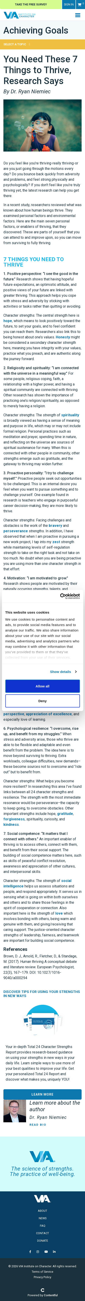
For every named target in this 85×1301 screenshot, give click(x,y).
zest (56, 542)
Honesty (63, 337)
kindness (11, 824)
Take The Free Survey (31, 4)
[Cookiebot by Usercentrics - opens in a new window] (60, 596)
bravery (55, 525)
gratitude (65, 814)
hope (7, 321)
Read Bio (37, 1124)
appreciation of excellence (49, 714)
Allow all (42, 686)
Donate (42, 1240)
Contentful (51, 1295)
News (42, 1218)
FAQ (42, 1225)
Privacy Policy (42, 1277)
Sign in (69, 4)
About (42, 1210)
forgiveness (14, 819)
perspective (13, 714)
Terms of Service (42, 1271)
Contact (42, 1233)
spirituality (70, 415)
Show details (60, 672)
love (59, 913)
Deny (42, 701)
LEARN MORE (42, 1094)
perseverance (15, 531)
